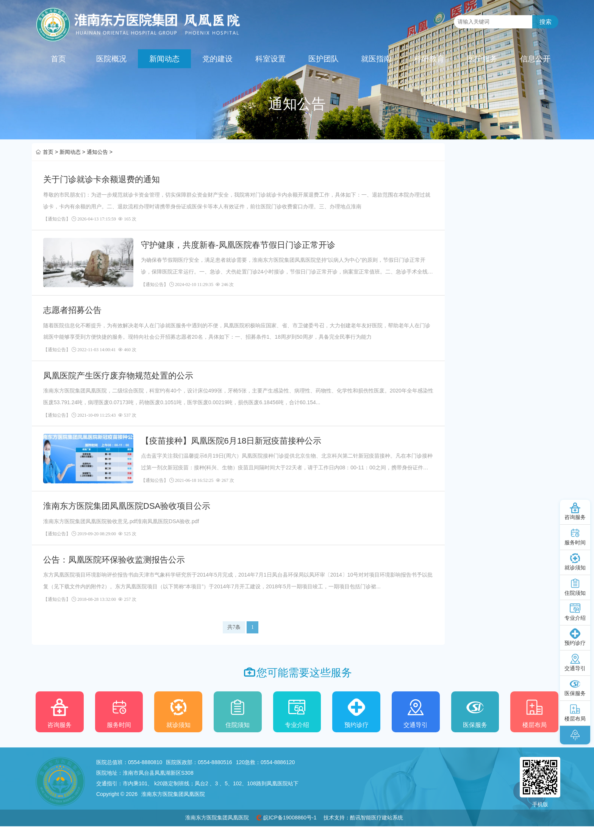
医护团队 (323, 59)
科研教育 (429, 59)
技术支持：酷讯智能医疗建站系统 (363, 817)
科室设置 (270, 59)
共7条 (234, 627)
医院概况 (111, 59)
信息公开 (535, 59)
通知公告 (97, 152)
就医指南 (376, 59)
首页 (58, 59)
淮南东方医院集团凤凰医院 (217, 817)
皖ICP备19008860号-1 (289, 817)
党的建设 (217, 59)
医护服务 (482, 59)
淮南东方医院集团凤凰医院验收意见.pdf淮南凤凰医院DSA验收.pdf (121, 521)
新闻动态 (164, 59)
